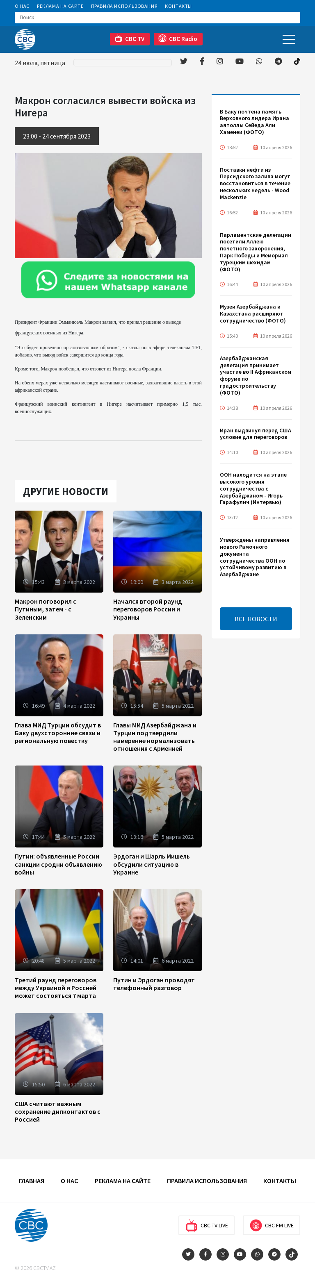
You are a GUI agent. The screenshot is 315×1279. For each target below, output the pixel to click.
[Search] (157, 17)
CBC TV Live (206, 1225)
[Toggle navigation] (288, 39)
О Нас (22, 6)
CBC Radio (177, 38)
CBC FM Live (271, 1225)
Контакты (178, 6)
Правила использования (124, 6)
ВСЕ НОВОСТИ (256, 619)
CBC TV (129, 38)
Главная (31, 1181)
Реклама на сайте (60, 6)
